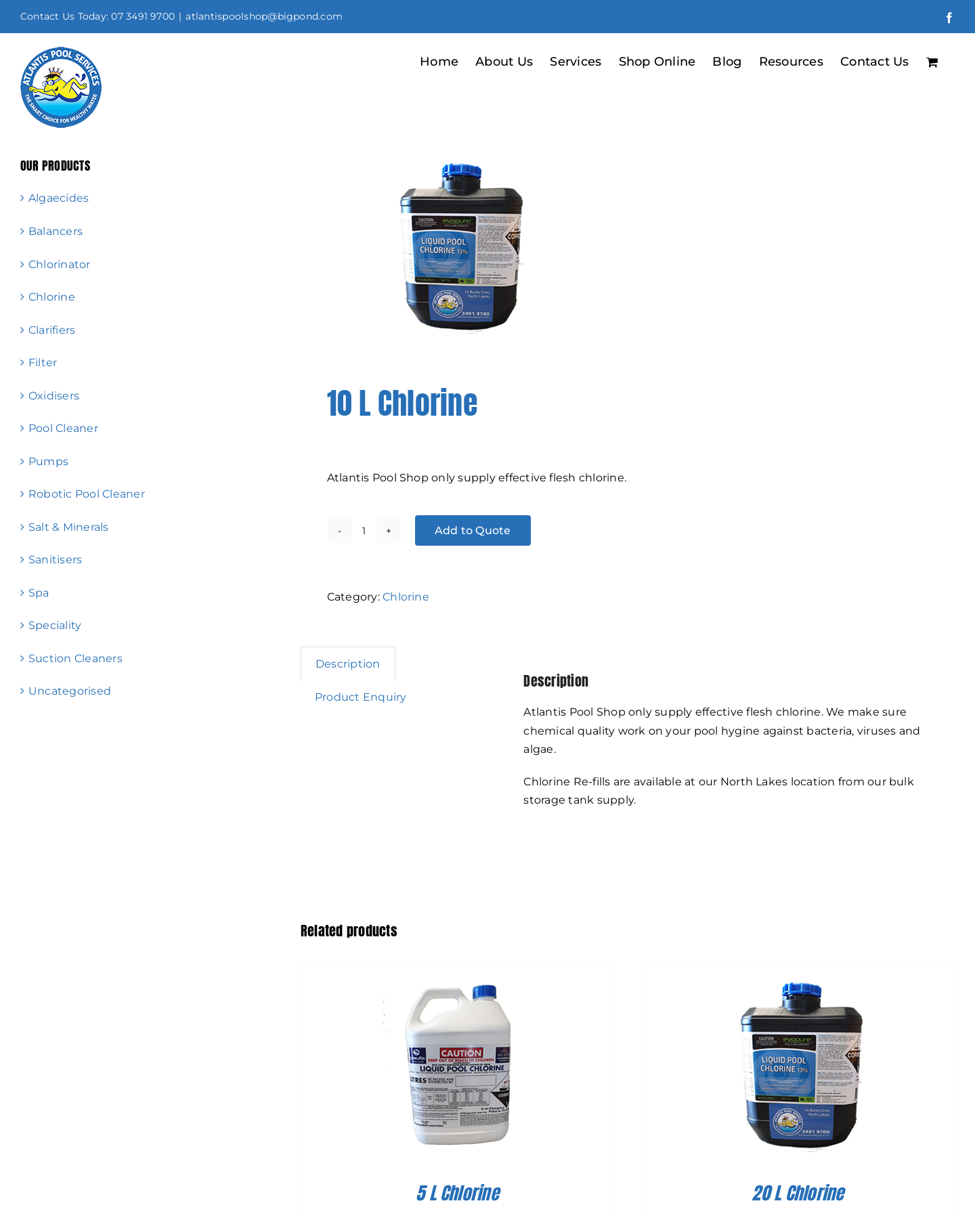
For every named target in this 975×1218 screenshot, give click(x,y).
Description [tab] (348, 663)
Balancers (55, 231)
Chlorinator (59, 264)
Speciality (54, 625)
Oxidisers (53, 395)
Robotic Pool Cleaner (86, 493)
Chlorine (406, 596)
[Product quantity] (364, 531)
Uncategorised (69, 690)
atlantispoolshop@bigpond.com (264, 16)
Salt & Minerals (68, 527)
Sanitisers (55, 559)
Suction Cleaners (75, 658)
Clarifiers (51, 330)
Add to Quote (473, 530)
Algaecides (58, 198)
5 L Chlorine (457, 1192)
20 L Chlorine (798, 1192)
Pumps (48, 461)
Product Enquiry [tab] (361, 697)
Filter (42, 362)
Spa (38, 592)
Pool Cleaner (63, 428)
